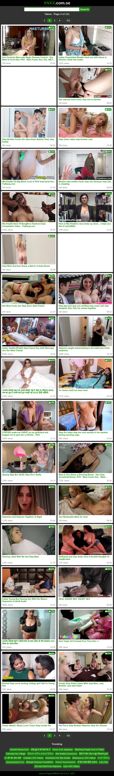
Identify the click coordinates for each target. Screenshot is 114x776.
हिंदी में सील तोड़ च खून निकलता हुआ (93, 754)
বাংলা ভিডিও (103, 758)
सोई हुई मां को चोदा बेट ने (40, 750)
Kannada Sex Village (15, 754)
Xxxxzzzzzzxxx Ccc (15, 762)
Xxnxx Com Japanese (63, 750)
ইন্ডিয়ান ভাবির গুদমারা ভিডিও (40, 754)
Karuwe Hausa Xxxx (19, 750)
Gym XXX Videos (71, 766)
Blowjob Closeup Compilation (39, 762)
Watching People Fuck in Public (89, 750)
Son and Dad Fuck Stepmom (48, 766)
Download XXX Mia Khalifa (58, 758)
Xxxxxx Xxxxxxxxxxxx (65, 762)
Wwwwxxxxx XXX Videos (83, 758)
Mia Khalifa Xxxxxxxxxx (66, 754)
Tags (49, 773)
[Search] (51, 9)
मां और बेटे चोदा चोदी (13, 758)
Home (42, 773)
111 (68, 20)
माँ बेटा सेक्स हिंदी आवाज (87, 762)
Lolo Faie (103, 762)
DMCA (56, 773)
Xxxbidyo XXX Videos (33, 758)
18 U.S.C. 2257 (68, 773)
